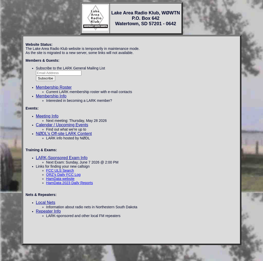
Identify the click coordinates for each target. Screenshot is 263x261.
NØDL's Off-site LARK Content (64, 133)
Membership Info (51, 96)
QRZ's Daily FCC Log (63, 175)
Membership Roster (54, 87)
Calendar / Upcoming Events (62, 125)
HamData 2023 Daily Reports (69, 183)
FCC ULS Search (60, 170)
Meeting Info (47, 116)
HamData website (60, 179)
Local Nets (45, 202)
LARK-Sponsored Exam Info (62, 158)
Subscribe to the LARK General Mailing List (70, 68)
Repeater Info (48, 211)
